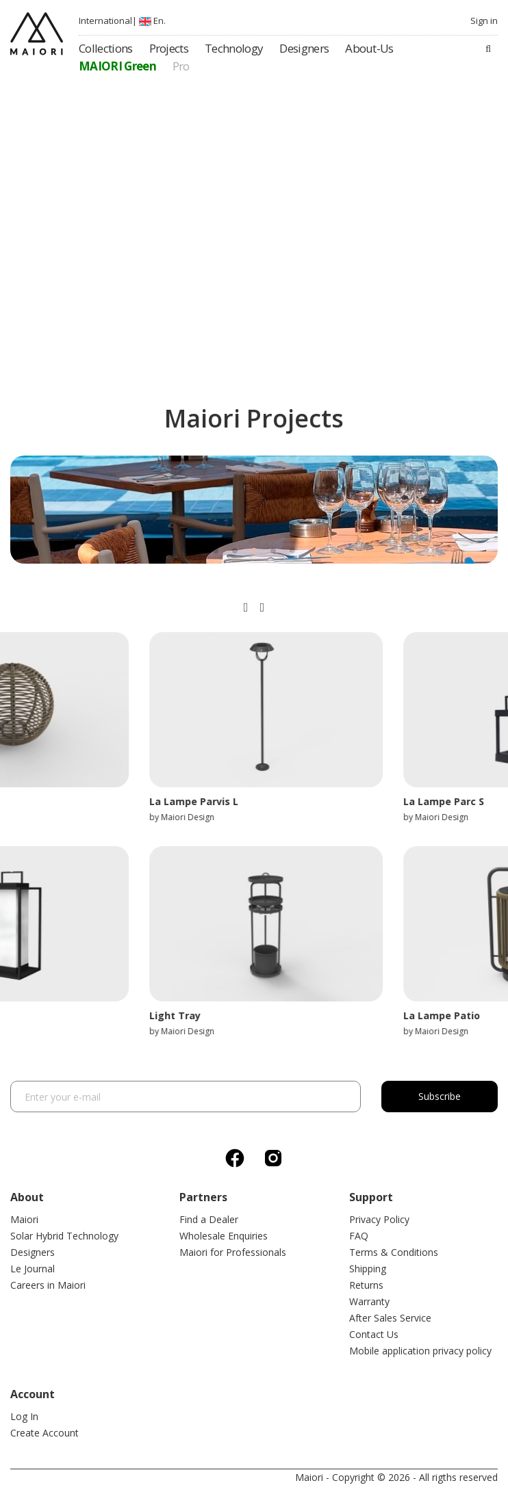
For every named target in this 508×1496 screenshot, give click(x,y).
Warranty (369, 1301)
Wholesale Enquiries (223, 1235)
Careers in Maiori (48, 1284)
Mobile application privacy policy (420, 1350)
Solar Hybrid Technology (64, 1235)
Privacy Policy (379, 1219)
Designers (32, 1252)
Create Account (44, 1432)
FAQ (358, 1235)
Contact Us (373, 1334)
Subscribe (439, 1096)
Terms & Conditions (393, 1252)
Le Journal (32, 1268)
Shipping (367, 1268)
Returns (366, 1284)
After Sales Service (390, 1317)
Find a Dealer (208, 1219)
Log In (24, 1416)
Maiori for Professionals (232, 1252)
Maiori (24, 1219)
